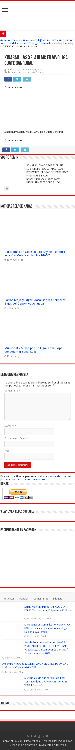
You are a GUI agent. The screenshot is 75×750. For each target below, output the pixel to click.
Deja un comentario (18, 72)
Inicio (5, 40)
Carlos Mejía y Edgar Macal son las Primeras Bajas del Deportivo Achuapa (35, 301)
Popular (23, 598)
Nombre (10, 425)
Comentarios (40, 598)
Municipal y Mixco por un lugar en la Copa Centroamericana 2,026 (33, 350)
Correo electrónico (16, 438)
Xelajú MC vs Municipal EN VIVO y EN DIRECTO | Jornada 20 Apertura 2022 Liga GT (48, 610)
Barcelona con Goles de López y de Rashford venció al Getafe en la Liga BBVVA (34, 253)
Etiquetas (58, 598)
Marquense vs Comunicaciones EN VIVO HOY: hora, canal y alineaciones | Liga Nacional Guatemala (47, 628)
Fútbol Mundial (32, 740)
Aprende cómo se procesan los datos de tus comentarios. (35, 478)
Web (7, 450)
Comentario (12, 390)
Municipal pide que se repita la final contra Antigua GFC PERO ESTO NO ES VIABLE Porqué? (45, 681)
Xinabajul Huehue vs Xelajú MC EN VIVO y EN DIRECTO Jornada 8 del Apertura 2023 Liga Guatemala (36, 42)
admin (11, 69)
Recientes (9, 598)
